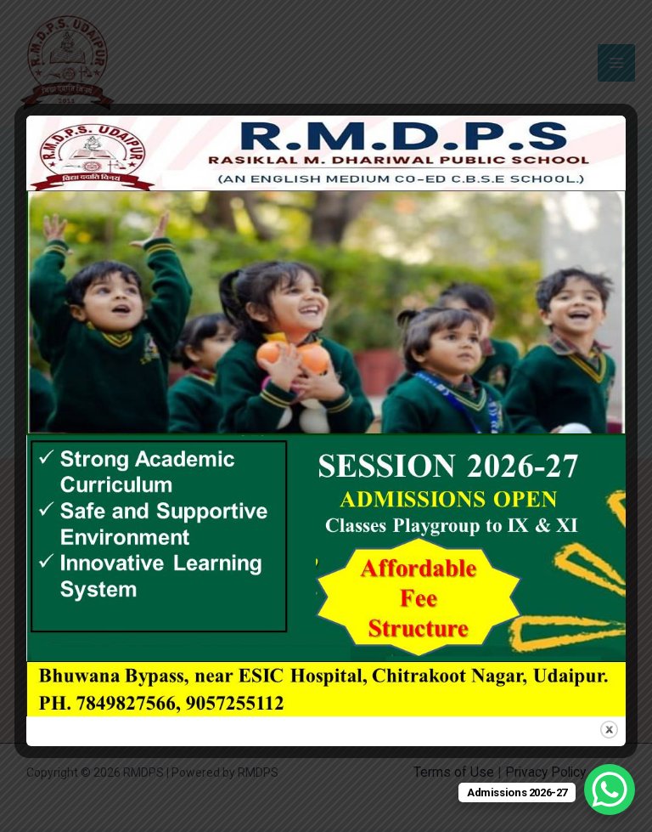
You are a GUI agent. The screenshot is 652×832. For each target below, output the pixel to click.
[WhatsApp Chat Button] (609, 789)
